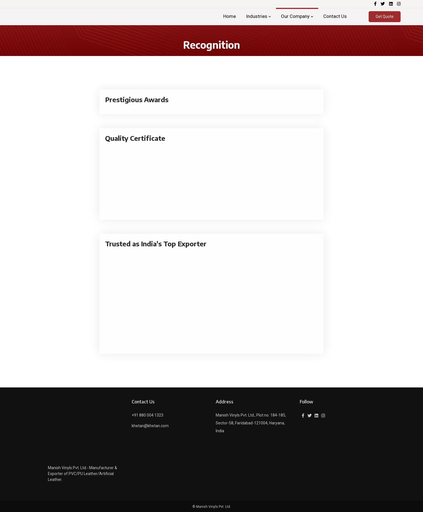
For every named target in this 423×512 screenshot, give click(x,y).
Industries (256, 16)
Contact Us (335, 16)
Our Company (295, 16)
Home (229, 16)
